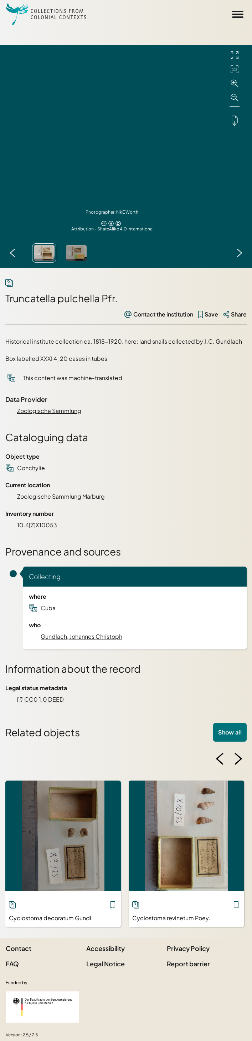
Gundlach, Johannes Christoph (81, 636)
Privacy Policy (188, 948)
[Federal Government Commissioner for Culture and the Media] (42, 1007)
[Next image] (239, 253)
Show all (230, 732)
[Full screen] (234, 55)
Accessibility (105, 948)
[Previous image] (12, 253)
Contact (18, 948)
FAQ (12, 964)
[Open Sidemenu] (237, 14)
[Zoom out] (234, 98)
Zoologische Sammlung (49, 410)
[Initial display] (234, 69)
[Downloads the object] (234, 120)
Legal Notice (105, 964)
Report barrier (188, 964)
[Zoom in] (234, 83)
